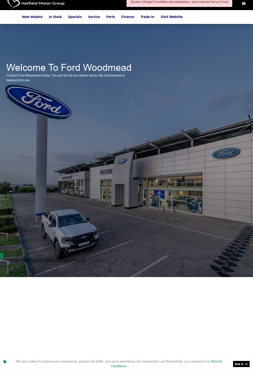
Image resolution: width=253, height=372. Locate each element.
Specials (75, 17)
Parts (110, 17)
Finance (127, 17)
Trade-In (147, 17)
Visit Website (172, 17)
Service (94, 17)
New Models (32, 17)
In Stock (55, 17)
